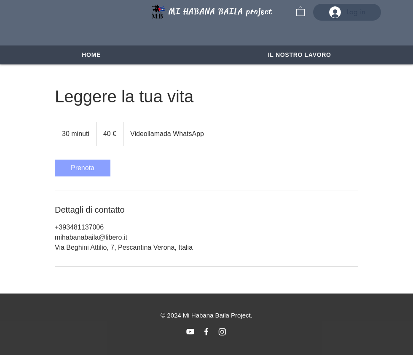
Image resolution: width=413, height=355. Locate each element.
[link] (82, 168)
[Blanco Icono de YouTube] (190, 331)
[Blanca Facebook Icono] (206, 331)
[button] (300, 11)
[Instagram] (222, 331)
